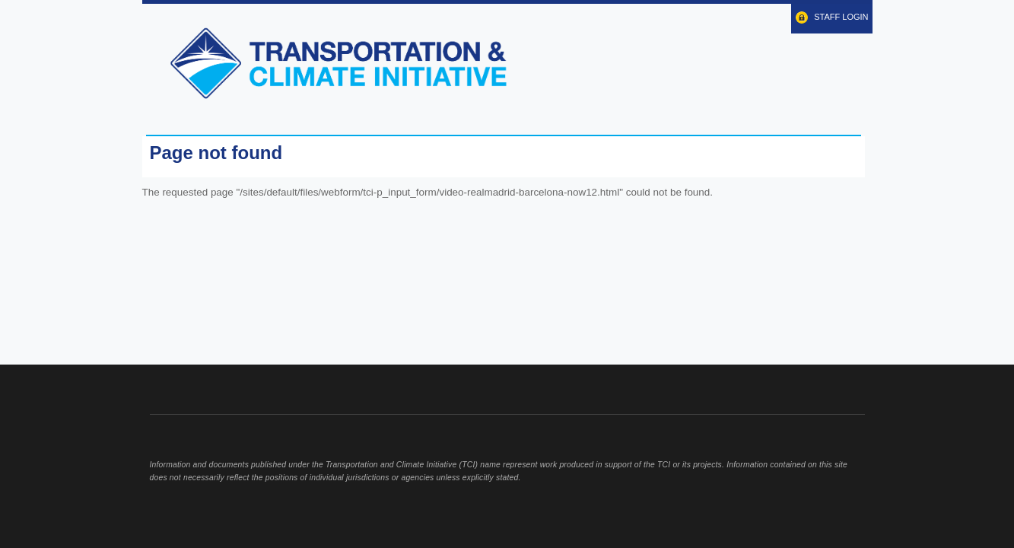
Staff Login (841, 16)
